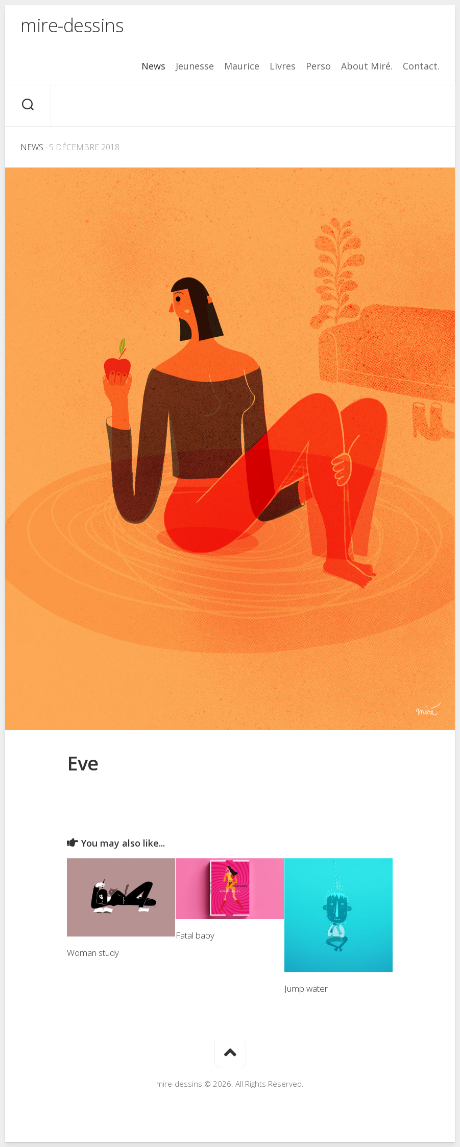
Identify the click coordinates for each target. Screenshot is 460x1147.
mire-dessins (72, 25)
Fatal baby (195, 935)
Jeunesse (195, 66)
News (153, 66)
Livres (283, 66)
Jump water (306, 988)
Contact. (421, 66)
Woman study (93, 952)
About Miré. (367, 66)
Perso (318, 66)
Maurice (241, 66)
